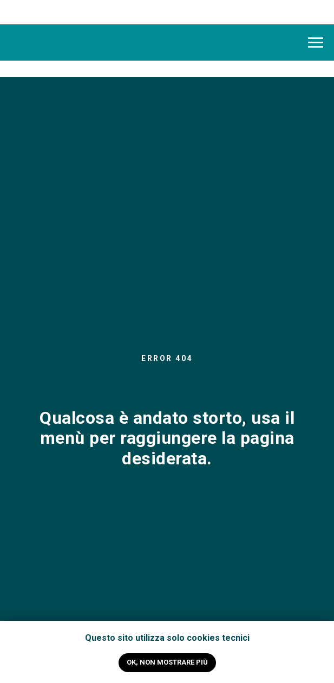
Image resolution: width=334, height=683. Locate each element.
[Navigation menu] (315, 42)
